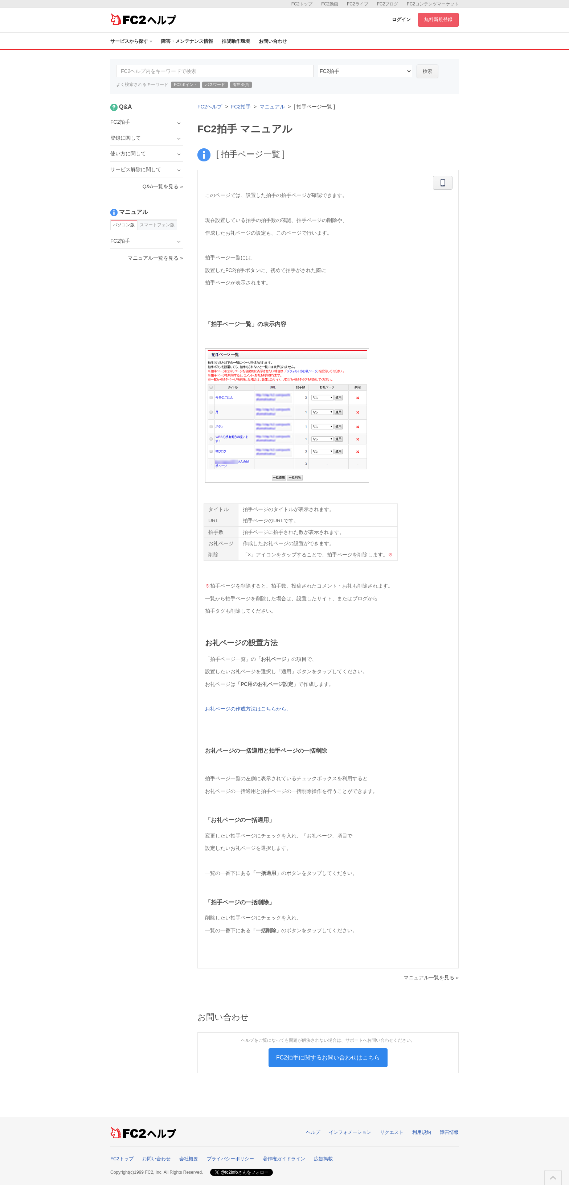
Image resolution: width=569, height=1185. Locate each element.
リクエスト (392, 1132)
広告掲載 (323, 1158)
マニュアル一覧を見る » (431, 977)
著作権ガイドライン (284, 1158)
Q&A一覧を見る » (163, 186)
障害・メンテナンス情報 (187, 41)
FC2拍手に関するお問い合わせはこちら (328, 1057)
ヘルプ (313, 1132)
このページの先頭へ (553, 1177)
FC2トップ (302, 4)
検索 (427, 71)
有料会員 (241, 84)
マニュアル (272, 107)
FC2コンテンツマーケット (433, 4)
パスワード (215, 84)
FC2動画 (329, 4)
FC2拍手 (241, 107)
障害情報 (449, 1132)
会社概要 (188, 1158)
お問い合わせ (273, 41)
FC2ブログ (387, 4)
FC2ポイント (185, 84)
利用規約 (421, 1132)
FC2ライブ (357, 4)
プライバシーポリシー (230, 1158)
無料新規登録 (438, 19)
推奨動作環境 (236, 41)
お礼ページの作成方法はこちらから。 (248, 709)
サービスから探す (131, 41)
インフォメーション (350, 1132)
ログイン (401, 19)
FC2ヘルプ (209, 107)
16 (365, 71)
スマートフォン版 (157, 224)
